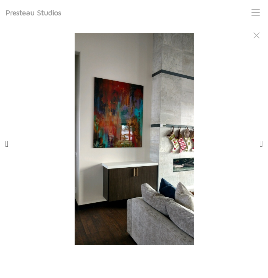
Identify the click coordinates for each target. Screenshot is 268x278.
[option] (134, 148)
